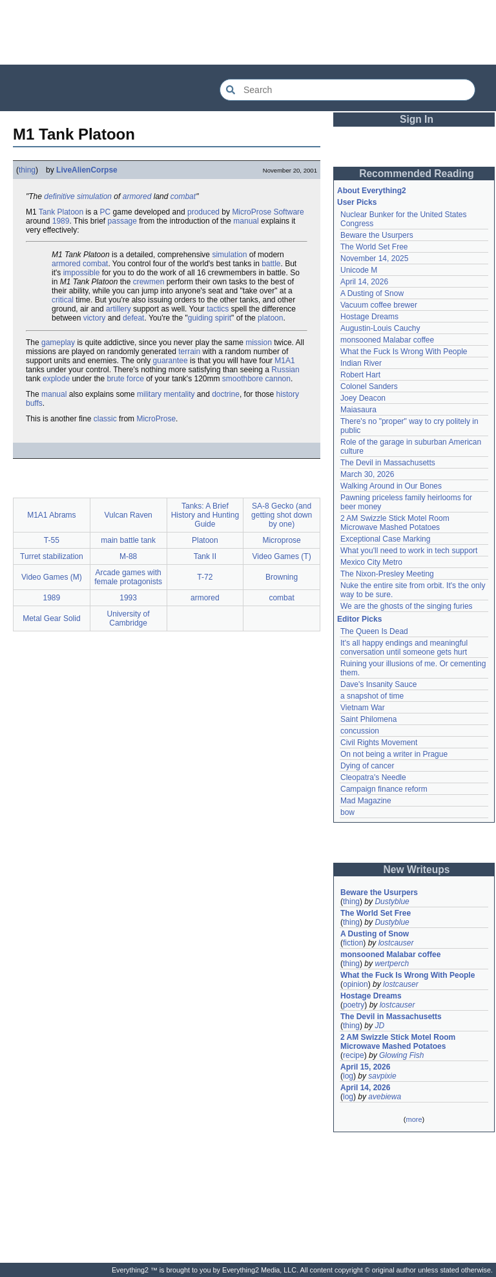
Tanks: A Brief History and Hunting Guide (205, 515)
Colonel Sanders (369, 386)
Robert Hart (360, 374)
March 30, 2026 (367, 474)
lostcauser (396, 942)
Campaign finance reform (384, 789)
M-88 (128, 556)
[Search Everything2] (347, 90)
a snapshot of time (372, 696)
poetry (353, 1004)
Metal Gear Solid (51, 618)
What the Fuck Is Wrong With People (404, 351)
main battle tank (128, 540)
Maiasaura (358, 409)
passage (122, 221)
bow (347, 812)
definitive (59, 196)
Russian (285, 369)
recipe (353, 1055)
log (348, 1076)
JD (379, 1025)
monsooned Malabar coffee (387, 339)
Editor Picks (359, 619)
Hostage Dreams (369, 316)
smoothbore (242, 378)
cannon (278, 378)
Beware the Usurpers (376, 235)
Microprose (281, 540)
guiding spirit (209, 317)
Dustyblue (392, 901)
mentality (178, 394)
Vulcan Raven (128, 515)
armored (137, 196)
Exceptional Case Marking (385, 539)
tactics (218, 308)
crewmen (149, 281)
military (149, 394)
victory (94, 317)
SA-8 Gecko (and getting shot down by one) (281, 515)
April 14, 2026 (364, 281)
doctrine (226, 394)
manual (245, 221)
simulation (94, 196)
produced (203, 211)
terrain (189, 351)
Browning (281, 577)
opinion (355, 984)
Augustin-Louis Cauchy (380, 328)
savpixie (382, 1076)
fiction (353, 942)
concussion (359, 730)
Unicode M (358, 270)
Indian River (361, 363)
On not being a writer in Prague (394, 754)
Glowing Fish (401, 1055)
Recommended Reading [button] (416, 173)
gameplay (58, 342)
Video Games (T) (282, 556)
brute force (125, 378)
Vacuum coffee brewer (378, 305)
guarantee (170, 360)
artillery (118, 308)
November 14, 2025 (374, 258)
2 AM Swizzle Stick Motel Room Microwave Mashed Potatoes (395, 523)
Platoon (70, 211)
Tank (47, 211)
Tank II (205, 556)
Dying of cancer (367, 765)
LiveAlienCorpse (87, 169)
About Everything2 (371, 190)
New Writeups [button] (417, 869)
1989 (61, 221)
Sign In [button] (416, 119)
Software (288, 211)
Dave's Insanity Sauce (378, 684)
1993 (128, 597)
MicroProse (251, 211)
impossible (81, 272)
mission (258, 342)
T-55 (51, 540)
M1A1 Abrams (51, 515)
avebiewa (384, 1096)
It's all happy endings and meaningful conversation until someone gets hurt (404, 647)
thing (27, 169)
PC (105, 211)
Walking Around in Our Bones (391, 486)
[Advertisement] (248, 32)
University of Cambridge (128, 618)
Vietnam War (362, 707)
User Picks (357, 202)
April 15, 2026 (365, 1066)
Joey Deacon (363, 398)
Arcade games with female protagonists (128, 577)
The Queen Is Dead (374, 631)
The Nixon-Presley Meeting (387, 573)
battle (271, 263)
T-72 (204, 577)
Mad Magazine (365, 800)
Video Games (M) (51, 577)
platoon (270, 317)
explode (56, 378)
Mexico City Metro (371, 562)
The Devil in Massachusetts (387, 462)
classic (105, 418)
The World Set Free (374, 246)
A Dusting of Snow (372, 293)
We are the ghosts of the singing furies (406, 606)
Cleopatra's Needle (373, 777)
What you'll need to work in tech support (408, 550)
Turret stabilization (51, 556)
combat (183, 196)
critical (63, 299)
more (414, 1119)
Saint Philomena (368, 719)
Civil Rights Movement (378, 742)
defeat (133, 317)
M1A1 (284, 360)
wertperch (392, 963)
